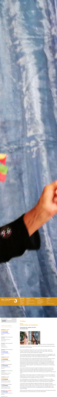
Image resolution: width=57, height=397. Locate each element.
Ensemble (28, 301)
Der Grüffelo (7, 329)
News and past (22, 299)
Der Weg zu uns (49, 300)
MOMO (6, 390)
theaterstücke (29, 299)
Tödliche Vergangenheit (9, 337)
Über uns (22, 298)
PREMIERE (9, 390)
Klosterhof (2, 368)
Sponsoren (21, 303)
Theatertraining (39, 300)
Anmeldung (39, 303)
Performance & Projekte (30, 300)
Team (21, 301)
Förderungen (22, 302)
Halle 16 (2, 334)
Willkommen (22, 300)
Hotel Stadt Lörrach (4, 347)
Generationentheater (40, 301)
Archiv (21, 304)
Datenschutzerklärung (50, 303)
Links (47, 301)
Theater (28, 298)
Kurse (38, 298)
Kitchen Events (3, 340)
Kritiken (28, 302)
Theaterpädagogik (40, 299)
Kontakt (48, 298)
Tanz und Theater (40, 302)
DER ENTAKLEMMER (8, 364)
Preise (27, 304)
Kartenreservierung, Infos (30, 303)
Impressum (48, 302)
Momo (36, 298)
